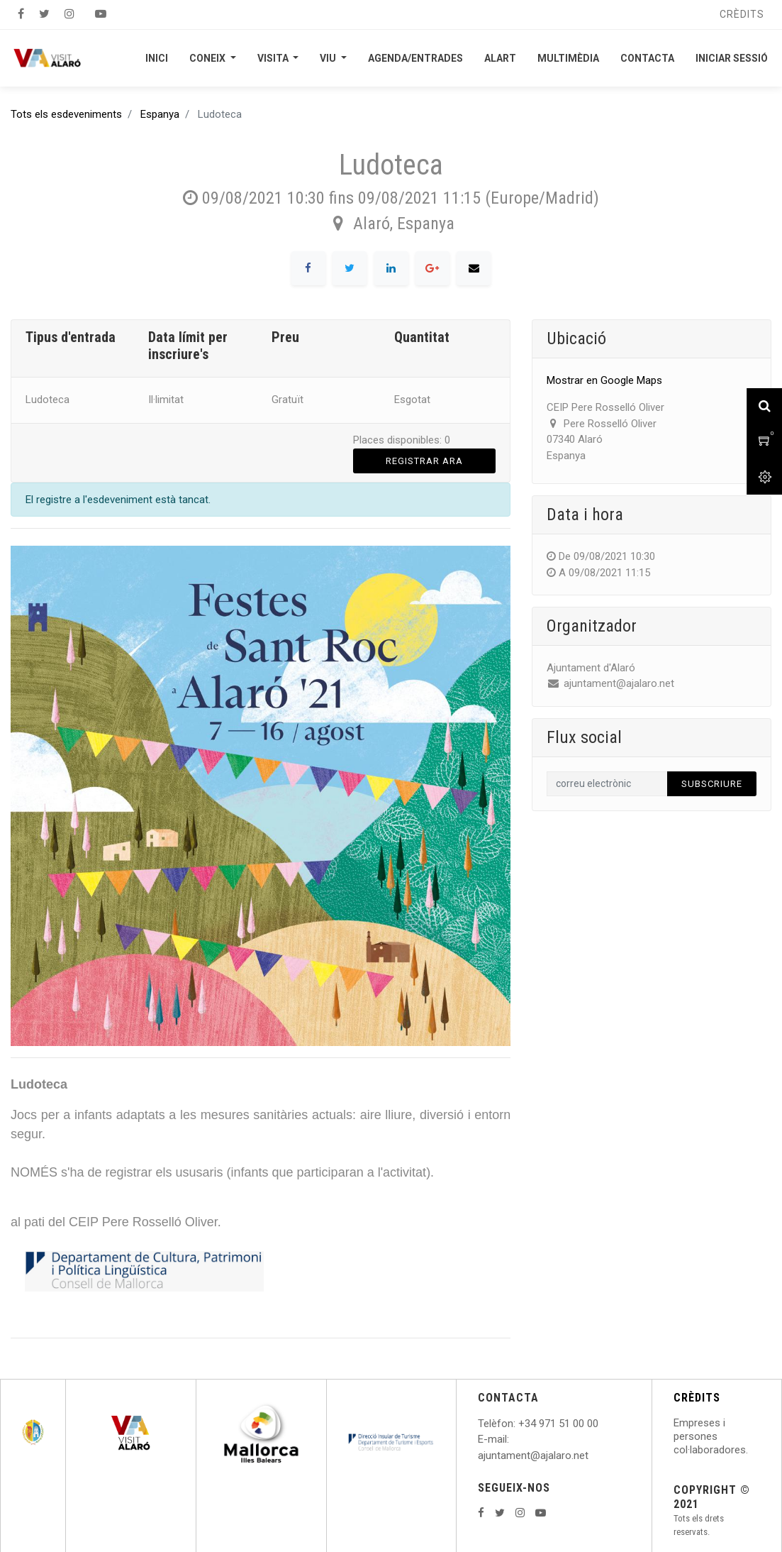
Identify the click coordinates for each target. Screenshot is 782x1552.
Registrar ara (424, 461)
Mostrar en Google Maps (604, 380)
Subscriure (711, 783)
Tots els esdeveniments (66, 114)
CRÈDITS (697, 1397)
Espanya (159, 114)
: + (519, 1423)
